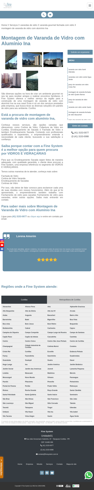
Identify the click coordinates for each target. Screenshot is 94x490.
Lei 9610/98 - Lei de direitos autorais (56, 423)
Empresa (29, 464)
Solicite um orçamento (80, 52)
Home (20, 464)
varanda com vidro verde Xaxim (79, 107)
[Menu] (90, 5)
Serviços (49, 464)
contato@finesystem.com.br (47, 454)
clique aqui (35, 216)
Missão (39, 464)
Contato (60, 464)
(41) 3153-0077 (19, 216)
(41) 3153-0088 (80, 136)
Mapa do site (71, 464)
